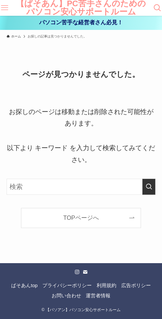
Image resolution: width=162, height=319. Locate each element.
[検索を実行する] (148, 187)
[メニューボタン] (4, 8)
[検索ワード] (81, 187)
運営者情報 (98, 295)
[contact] (85, 272)
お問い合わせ (66, 295)
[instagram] (77, 272)
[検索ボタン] (157, 8)
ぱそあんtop (24, 285)
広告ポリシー (136, 285)
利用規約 (106, 285)
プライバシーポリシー (67, 285)
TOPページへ (81, 218)
